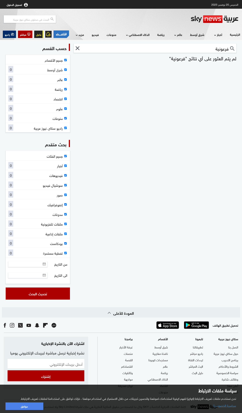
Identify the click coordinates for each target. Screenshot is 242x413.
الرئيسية (235, 34)
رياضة (160, 34)
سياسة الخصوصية (227, 372)
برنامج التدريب (230, 359)
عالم (177, 35)
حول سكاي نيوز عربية (226, 353)
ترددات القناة (195, 359)
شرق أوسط (197, 34)
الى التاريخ (60, 275)
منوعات (111, 34)
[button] (25, 34)
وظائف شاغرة (230, 379)
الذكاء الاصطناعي (137, 35)
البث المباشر (196, 366)
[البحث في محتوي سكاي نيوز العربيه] (30, 19)
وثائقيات (128, 372)
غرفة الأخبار (126, 347)
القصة (129, 359)
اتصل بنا (233, 347)
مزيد (79, 35)
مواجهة (128, 379)
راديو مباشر (196, 353)
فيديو (95, 34)
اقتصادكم (127, 366)
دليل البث (197, 372)
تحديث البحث (38, 294)
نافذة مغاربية (160, 353)
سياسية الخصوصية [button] (224, 405)
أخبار (217, 35)
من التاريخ (60, 264)
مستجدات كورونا (158, 359)
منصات (128, 353)
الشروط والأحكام (228, 366)
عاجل (38, 34)
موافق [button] (24, 406)
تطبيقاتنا (198, 347)
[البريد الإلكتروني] (46, 363)
